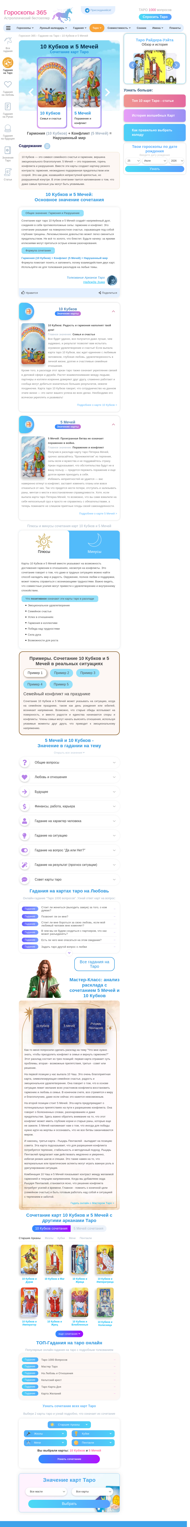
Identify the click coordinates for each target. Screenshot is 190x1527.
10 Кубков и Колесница (105, 1307)
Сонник (141, 28)
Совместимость (119, 28)
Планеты (175, 28)
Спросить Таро (155, 17)
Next (176, 65)
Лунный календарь (53, 28)
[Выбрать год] (176, 161)
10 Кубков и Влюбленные (79, 1306)
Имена (157, 28)
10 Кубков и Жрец (54, 1306)
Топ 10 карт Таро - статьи (153, 100)
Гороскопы (25, 28)
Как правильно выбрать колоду (152, 132)
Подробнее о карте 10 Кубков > (97, 404)
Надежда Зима (94, 282)
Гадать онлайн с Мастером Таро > (92, 1203)
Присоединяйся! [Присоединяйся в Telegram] (98, 10)
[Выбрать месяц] (154, 161)
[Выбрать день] (133, 161)
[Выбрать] (46, 1492)
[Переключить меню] (8, 28)
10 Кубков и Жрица (79, 1264)
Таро (97, 28)
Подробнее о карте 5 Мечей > (98, 513)
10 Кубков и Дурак (29, 1264)
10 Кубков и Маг (55, 1262)
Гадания (79, 28)
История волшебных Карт (153, 115)
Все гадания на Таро (94, 964)
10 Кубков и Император (29, 1306)
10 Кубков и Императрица (105, 1264)
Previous (133, 65)
